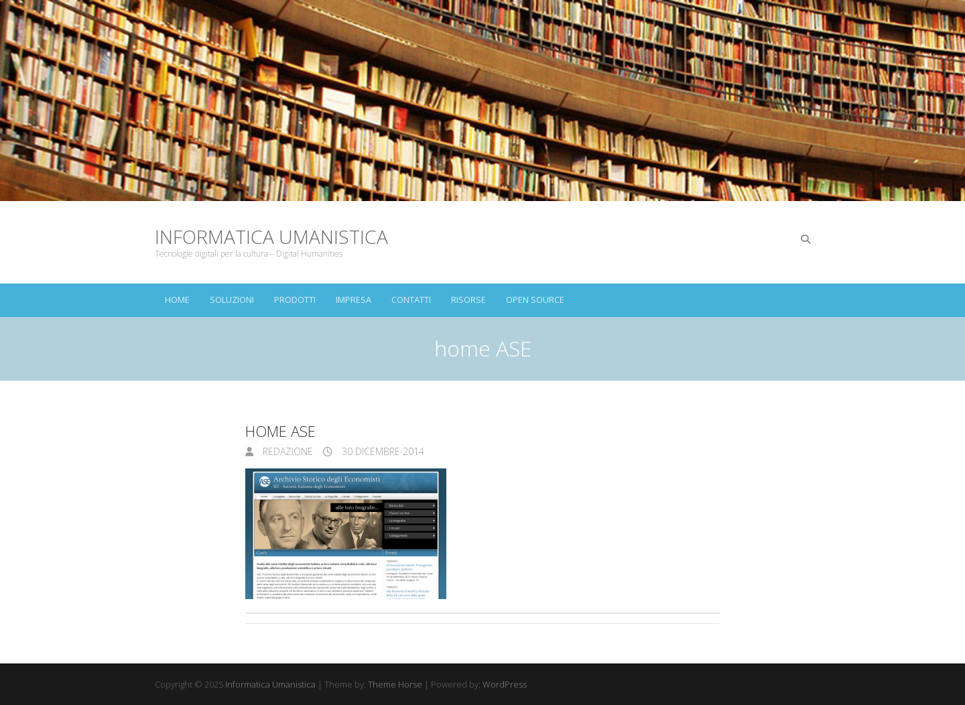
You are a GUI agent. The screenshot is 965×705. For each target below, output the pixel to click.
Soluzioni (232, 300)
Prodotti (295, 300)
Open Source (535, 300)
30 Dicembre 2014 (381, 451)
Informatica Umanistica (271, 237)
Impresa (353, 300)
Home (177, 300)
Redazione (286, 451)
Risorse (468, 300)
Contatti (411, 300)
